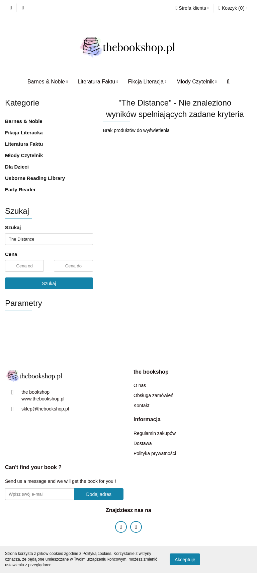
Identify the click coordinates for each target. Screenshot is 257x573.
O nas (140, 385)
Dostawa (143, 443)
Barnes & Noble (47, 81)
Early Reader (20, 189)
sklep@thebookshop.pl (45, 408)
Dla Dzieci (17, 167)
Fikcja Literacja (147, 81)
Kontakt (141, 405)
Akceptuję (185, 559)
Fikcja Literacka (24, 132)
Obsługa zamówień (153, 395)
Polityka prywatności (155, 453)
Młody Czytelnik (196, 81)
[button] (232, 8)
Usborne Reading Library (35, 178)
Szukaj (49, 283)
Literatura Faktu (98, 81)
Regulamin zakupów (155, 433)
